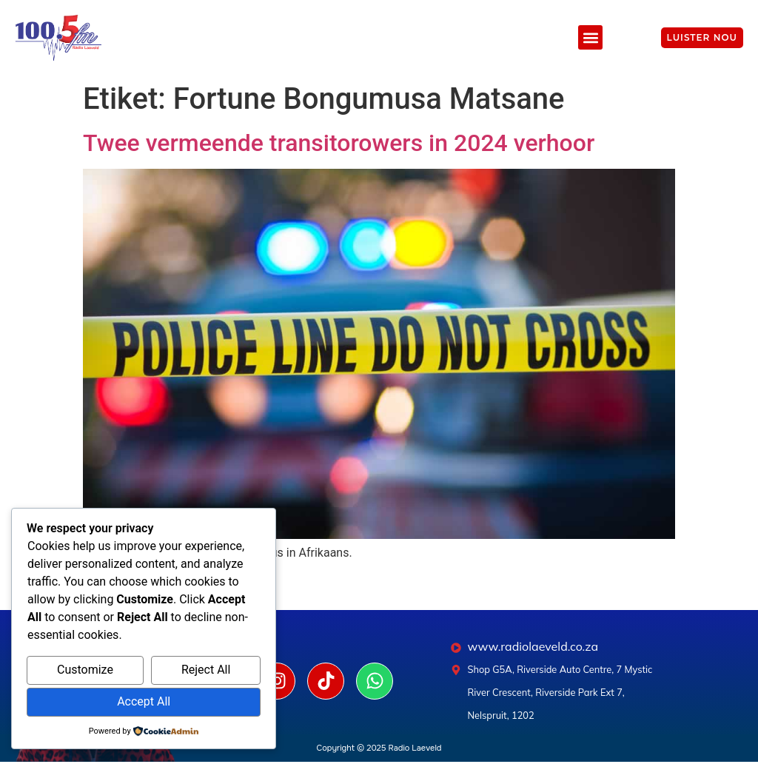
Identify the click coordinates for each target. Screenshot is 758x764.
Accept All (143, 701)
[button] (590, 37)
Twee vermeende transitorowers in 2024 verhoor (338, 143)
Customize (85, 670)
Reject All (205, 670)
